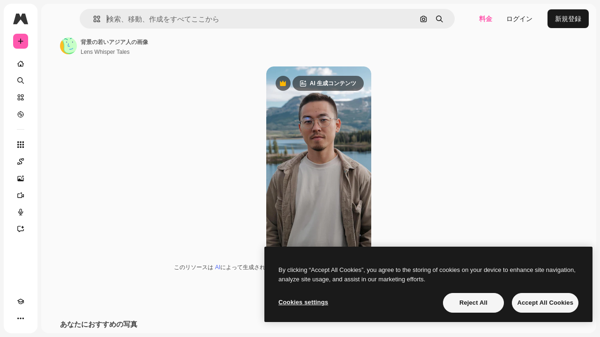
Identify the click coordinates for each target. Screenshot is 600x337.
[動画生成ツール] (56, 195)
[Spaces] (56, 161)
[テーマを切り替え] (37, 318)
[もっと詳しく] (56, 114)
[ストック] (56, 97)
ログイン (519, 18)
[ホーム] (56, 63)
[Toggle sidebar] (91, 18)
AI (253, 267)
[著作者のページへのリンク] (139, 45)
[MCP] (54, 318)
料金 (485, 18)
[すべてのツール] (56, 144)
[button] (145, 18)
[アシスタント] (56, 228)
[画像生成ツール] (56, 178)
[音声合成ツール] (56, 212)
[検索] (56, 80)
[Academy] (20, 318)
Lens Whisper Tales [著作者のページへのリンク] (176, 52)
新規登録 (568, 18)
